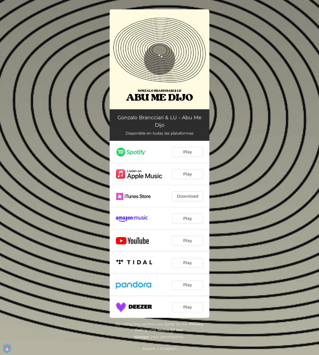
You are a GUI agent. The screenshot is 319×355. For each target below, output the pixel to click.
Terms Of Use (170, 330)
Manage (141, 336)
